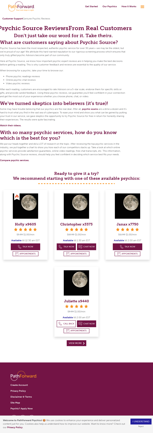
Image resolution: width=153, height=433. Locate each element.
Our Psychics (109, 6)
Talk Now (25, 247)
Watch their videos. (10, 125)
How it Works (128, 6)
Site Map (15, 402)
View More (77, 343)
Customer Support (12, 18)
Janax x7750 (127, 224)
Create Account (19, 385)
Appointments (25, 253)
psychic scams (90, 109)
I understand (141, 421)
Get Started (91, 6)
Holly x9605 (25, 224)
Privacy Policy (15, 427)
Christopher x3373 (76, 224)
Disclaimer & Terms (21, 396)
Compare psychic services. (14, 160)
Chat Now (87, 247)
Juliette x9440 (76, 301)
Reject (141, 426)
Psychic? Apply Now (21, 408)
